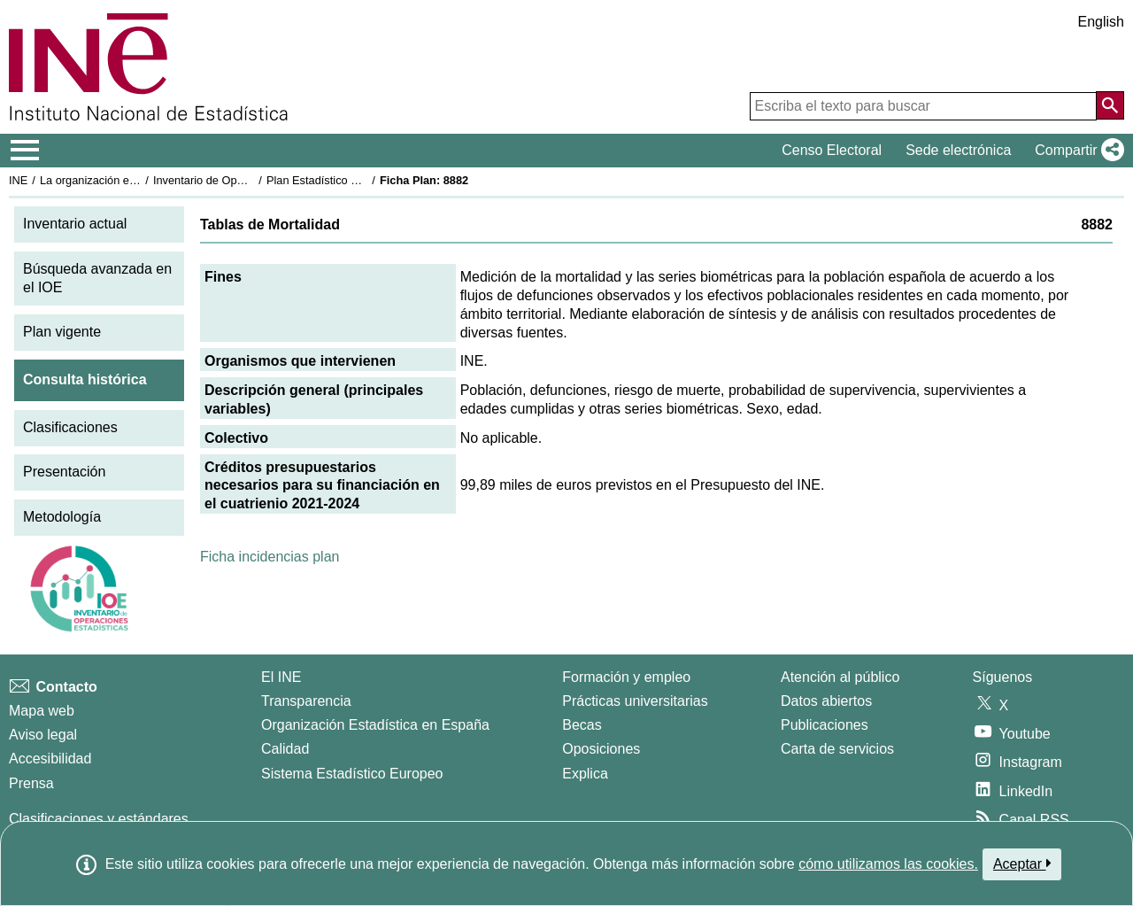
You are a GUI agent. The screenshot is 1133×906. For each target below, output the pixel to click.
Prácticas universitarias (635, 701)
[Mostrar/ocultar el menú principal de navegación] (25, 150)
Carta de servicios (837, 748)
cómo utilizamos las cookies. (888, 863)
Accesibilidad (50, 758)
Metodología (62, 516)
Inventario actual (75, 223)
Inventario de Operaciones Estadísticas (252, 180)
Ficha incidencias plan (269, 556)
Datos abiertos (826, 701)
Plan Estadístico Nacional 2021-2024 (359, 180)
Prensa (31, 783)
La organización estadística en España (137, 180)
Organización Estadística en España (375, 724)
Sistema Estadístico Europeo (352, 773)
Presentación (64, 471)
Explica (585, 773)
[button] (1076, 150)
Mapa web (41, 710)
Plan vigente (62, 331)
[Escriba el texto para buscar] (923, 106)
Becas (581, 724)
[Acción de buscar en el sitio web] (1110, 105)
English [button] (1101, 21)
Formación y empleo (626, 677)
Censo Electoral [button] (832, 150)
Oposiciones (601, 748)
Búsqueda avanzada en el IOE (97, 278)
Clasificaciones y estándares (99, 818)
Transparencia (306, 701)
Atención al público (840, 677)
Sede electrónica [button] (958, 150)
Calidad (285, 748)
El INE (281, 677)
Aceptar (1022, 863)
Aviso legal (43, 734)
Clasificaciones (70, 427)
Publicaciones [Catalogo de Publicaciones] (824, 724)
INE (18, 180)
